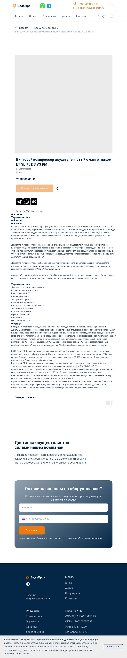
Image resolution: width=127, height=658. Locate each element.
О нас (68, 582)
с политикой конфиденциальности (85, 538)
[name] (63, 507)
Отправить (32, 530)
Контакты (81, 16)
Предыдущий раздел (44, 28)
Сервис (33, 16)
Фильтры (31, 626)
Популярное (72, 593)
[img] (111, 6)
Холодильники (35, 632)
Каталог (19, 16)
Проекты (65, 16)
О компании (49, 16)
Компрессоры (34, 616)
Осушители (33, 621)
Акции (69, 588)
